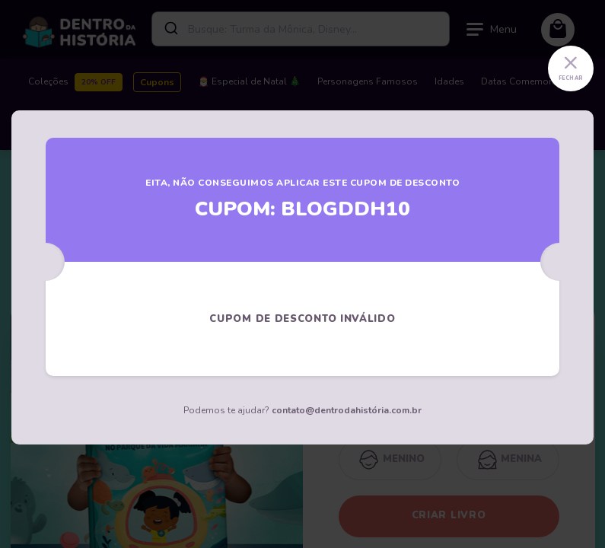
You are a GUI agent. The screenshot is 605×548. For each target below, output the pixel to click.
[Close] (571, 68)
